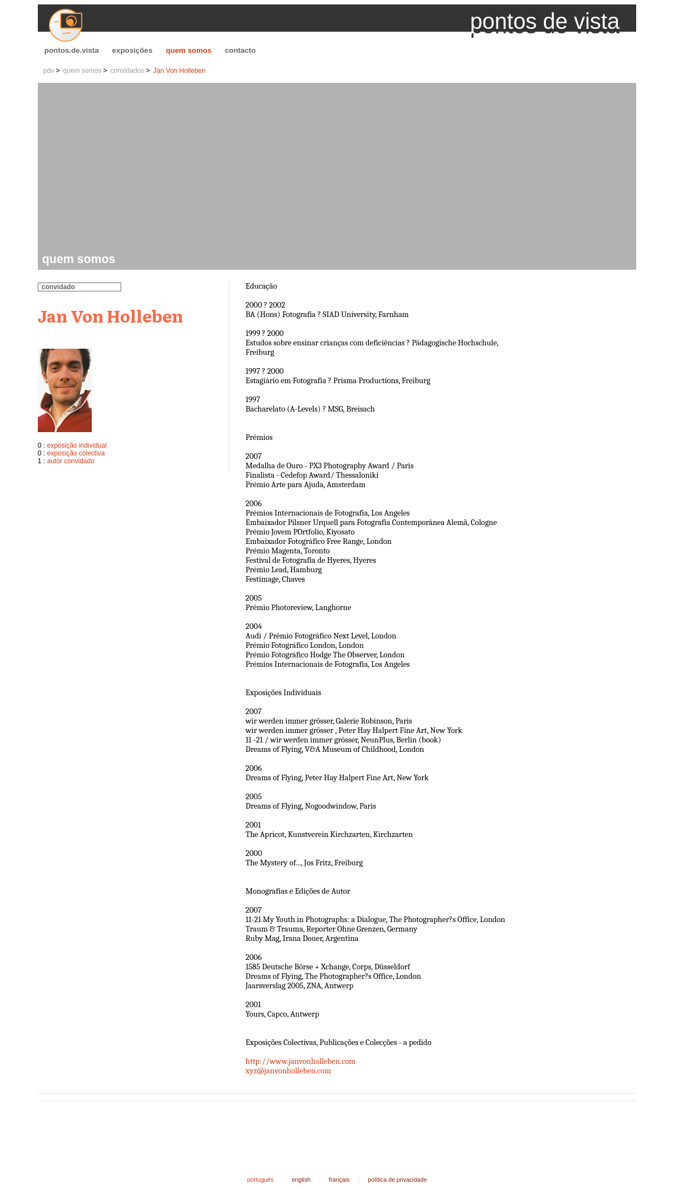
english (301, 1179)
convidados (128, 71)
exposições (132, 50)
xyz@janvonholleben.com (288, 1071)
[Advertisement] (339, 169)
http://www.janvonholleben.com (301, 1061)
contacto (240, 50)
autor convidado (70, 461)
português (260, 1179)
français (339, 1179)
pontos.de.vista (71, 50)
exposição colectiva (76, 453)
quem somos (188, 50)
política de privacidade (397, 1179)
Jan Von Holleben (179, 71)
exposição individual (76, 445)
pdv (48, 71)
